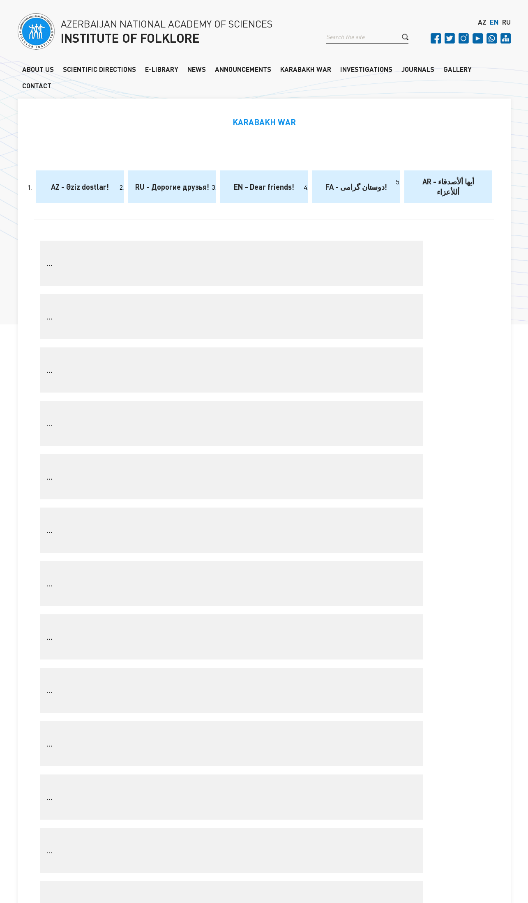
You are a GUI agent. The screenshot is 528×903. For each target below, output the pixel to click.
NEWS (196, 69)
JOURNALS (417, 69)
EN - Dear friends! (264, 186)
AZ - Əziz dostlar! (80, 186)
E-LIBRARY (161, 69)
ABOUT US (38, 69)
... (49, 263)
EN (494, 26)
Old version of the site (427, 868)
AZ (482, 26)
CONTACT (36, 86)
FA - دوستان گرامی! (356, 186)
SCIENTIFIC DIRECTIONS (99, 69)
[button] (405, 40)
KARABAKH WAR (305, 69)
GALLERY (457, 69)
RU (506, 26)
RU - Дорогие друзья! (172, 186)
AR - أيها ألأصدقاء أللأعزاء (448, 186)
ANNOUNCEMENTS (243, 69)
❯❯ (334, 529)
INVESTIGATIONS (366, 69)
